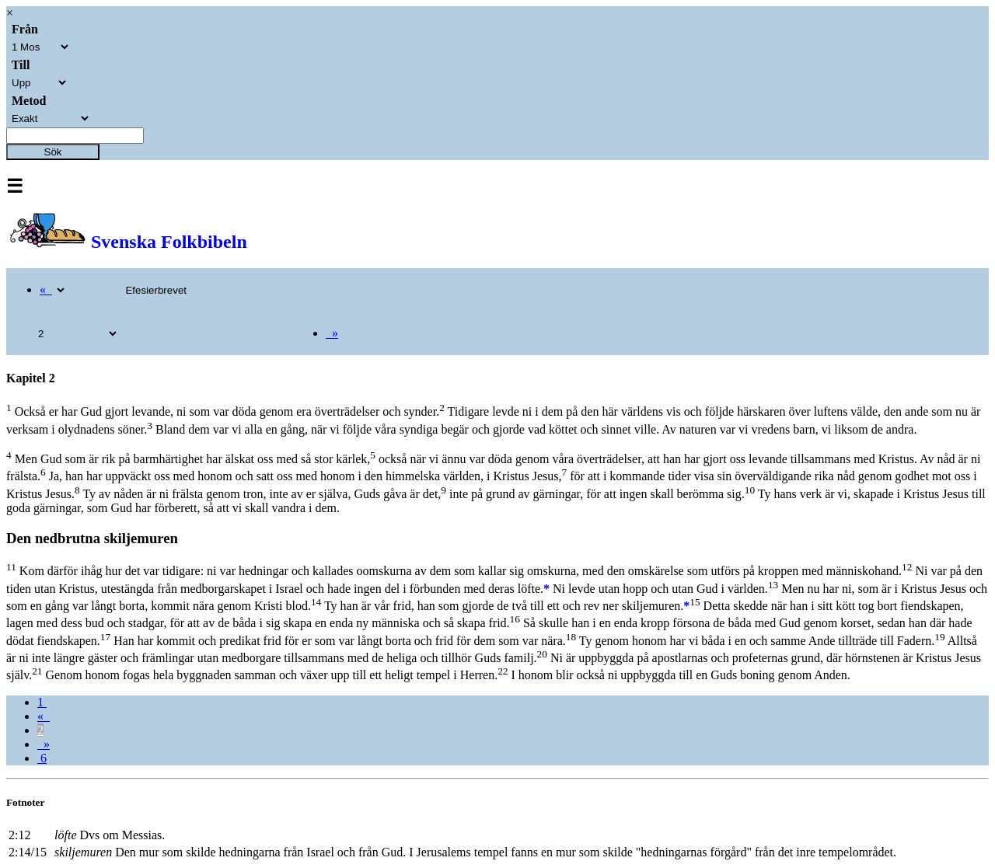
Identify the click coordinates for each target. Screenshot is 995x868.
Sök (53, 152)
